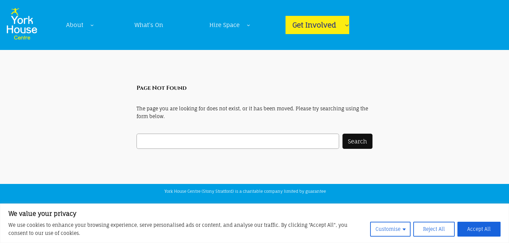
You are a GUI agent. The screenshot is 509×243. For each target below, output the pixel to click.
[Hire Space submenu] (248, 25)
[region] (254, 223)
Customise (388, 229)
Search (357, 141)
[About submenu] (92, 25)
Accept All (479, 229)
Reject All (434, 229)
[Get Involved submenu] (347, 25)
